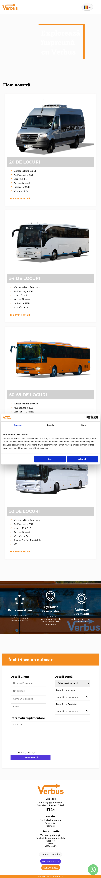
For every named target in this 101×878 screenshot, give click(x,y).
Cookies (50, 840)
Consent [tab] (18, 425)
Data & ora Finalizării (66, 704)
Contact (50, 825)
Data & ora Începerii (66, 690)
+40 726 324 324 (50, 861)
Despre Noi (50, 823)
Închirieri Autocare (50, 820)
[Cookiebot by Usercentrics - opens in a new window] (86, 417)
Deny (50, 459)
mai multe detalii (20, 198)
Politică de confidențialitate (50, 838)
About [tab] (83, 425)
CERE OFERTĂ (30, 757)
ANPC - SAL (50, 846)
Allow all (82, 459)
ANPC (50, 843)
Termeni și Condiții (25, 752)
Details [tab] (50, 425)
